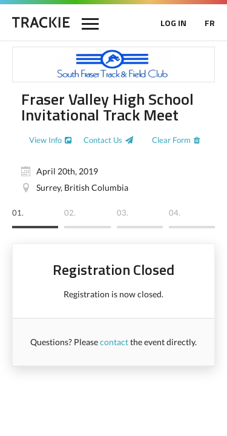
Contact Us (103, 140)
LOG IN (173, 22)
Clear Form (171, 140)
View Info (45, 140)
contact (114, 342)
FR (210, 22)
